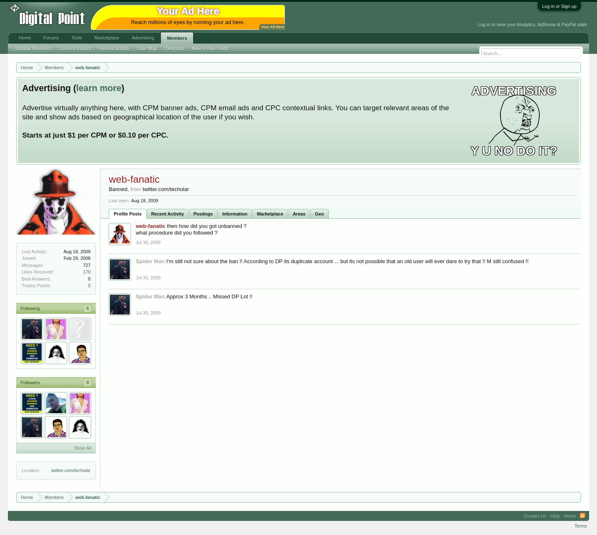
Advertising (143, 37)
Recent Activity (167, 213)
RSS (582, 516)
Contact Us (535, 515)
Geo (319, 213)
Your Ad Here (272, 27)
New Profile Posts (210, 48)
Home (25, 37)
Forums (51, 37)
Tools (76, 37)
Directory (175, 48)
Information (235, 213)
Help (555, 515)
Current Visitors (75, 48)
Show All (82, 447)
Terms (581, 525)
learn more (98, 88)
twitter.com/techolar (71, 470)
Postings (203, 213)
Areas (299, 213)
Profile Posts (127, 213)
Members (177, 38)
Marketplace (270, 213)
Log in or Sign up (559, 6)
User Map (148, 48)
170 (86, 271)
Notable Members (33, 48)
